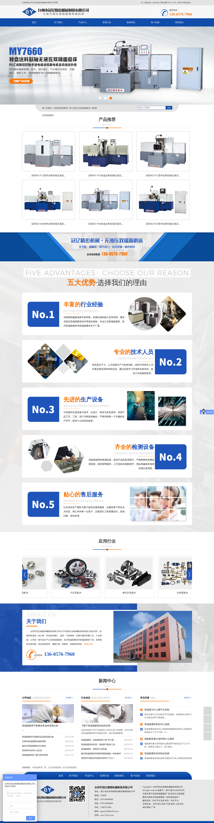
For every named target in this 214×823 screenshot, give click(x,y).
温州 (173, 804)
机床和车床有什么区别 (32, 750)
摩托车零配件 (130, 593)
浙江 (159, 804)
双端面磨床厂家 (39, 767)
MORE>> (70, 698)
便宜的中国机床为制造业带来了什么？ (98, 758)
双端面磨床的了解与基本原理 (35, 755)
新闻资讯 (131, 22)
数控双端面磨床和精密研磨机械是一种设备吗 (101, 754)
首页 (34, 22)
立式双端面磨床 (55, 767)
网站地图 (163, 3)
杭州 (164, 804)
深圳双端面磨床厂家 (63, 108)
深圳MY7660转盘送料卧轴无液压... (105, 224)
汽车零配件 (76, 593)
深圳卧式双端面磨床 (156, 797)
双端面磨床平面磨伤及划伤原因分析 (40, 725)
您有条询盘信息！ (185, 3)
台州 (155, 804)
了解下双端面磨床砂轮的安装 (96, 725)
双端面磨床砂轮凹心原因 (156, 724)
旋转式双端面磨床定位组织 (34, 746)
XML (174, 3)
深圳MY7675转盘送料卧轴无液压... (105, 175)
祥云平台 (156, 800)
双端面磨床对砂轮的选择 (156, 754)
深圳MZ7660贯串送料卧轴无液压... (48, 224)
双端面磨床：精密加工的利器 (94, 749)
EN (142, 3)
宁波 (168, 804)
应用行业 (107, 22)
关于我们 (58, 22)
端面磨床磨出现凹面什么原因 (159, 739)
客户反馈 (155, 22)
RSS (169, 3)
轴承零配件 (23, 593)
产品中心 (82, 22)
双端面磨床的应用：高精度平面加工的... (98, 744)
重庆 (149, 807)
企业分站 (155, 3)
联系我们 (179, 22)
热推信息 (147, 3)
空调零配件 (183, 593)
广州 (153, 807)
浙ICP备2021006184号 (175, 790)
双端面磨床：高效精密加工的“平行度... (98, 740)
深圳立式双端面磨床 (81, 108)
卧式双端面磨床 (70, 767)
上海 (177, 804)
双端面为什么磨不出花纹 (156, 710)
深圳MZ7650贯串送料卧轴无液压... (163, 224)
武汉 (182, 804)
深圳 (144, 807)
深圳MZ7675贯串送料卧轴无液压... (48, 175)
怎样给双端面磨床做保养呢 (34, 741)
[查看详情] (88, 644)
